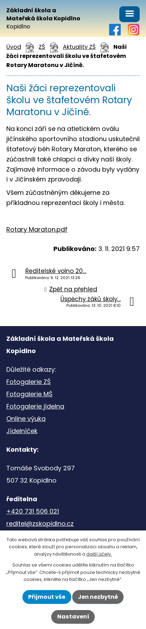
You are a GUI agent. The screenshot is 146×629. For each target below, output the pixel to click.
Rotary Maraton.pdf (36, 229)
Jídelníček (22, 430)
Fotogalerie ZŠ (28, 381)
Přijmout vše (46, 597)
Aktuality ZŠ (79, 47)
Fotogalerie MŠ (29, 394)
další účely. (99, 554)
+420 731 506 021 (32, 511)
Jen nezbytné (98, 597)
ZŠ (42, 47)
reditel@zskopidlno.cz (40, 523)
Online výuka (26, 418)
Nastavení (73, 617)
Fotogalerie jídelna (35, 406)
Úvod (13, 47)
